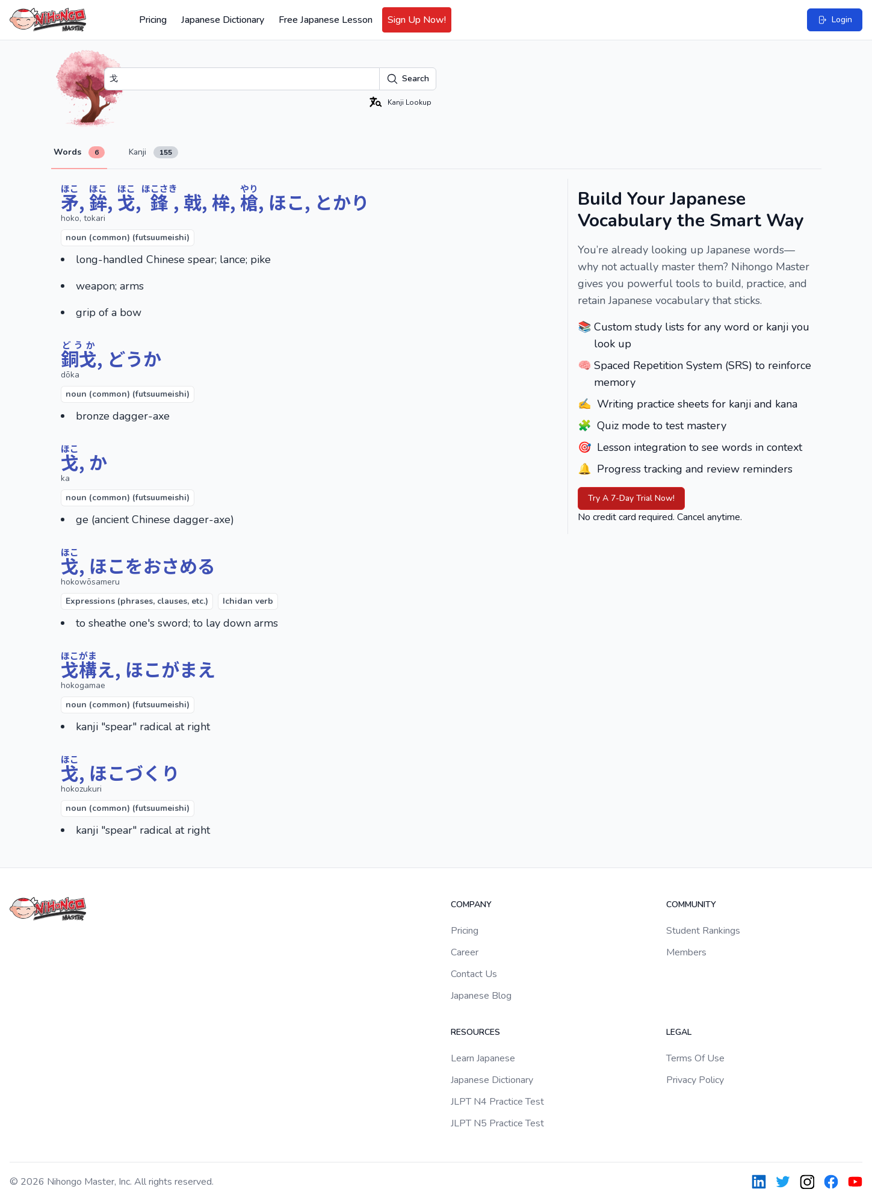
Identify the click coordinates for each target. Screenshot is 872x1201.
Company (471, 904)
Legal (678, 1032)
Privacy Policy (695, 1080)
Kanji (153, 152)
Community (691, 904)
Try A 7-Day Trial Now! (631, 498)
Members (686, 952)
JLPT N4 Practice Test (497, 1101)
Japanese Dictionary (222, 19)
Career (464, 952)
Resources (475, 1032)
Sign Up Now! (417, 19)
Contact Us (474, 974)
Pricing (153, 19)
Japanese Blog (481, 995)
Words (79, 152)
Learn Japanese (483, 1058)
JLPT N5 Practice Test (497, 1123)
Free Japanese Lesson (326, 19)
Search (407, 79)
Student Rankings (703, 930)
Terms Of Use (695, 1058)
